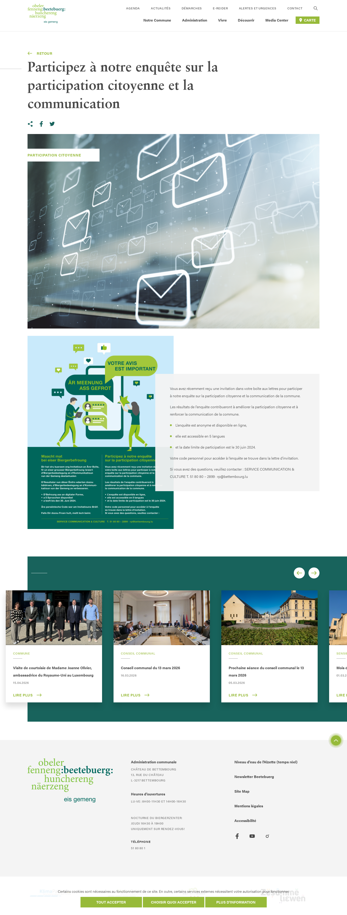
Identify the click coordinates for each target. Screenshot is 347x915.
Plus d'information (235, 902)
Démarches (192, 8)
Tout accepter (111, 902)
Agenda (133, 8)
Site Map (242, 791)
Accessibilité (245, 820)
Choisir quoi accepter (173, 902)
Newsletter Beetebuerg (254, 776)
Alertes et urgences (257, 8)
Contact (295, 8)
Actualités (161, 8)
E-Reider (220, 8)
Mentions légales (248, 805)
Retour (40, 53)
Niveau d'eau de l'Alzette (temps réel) (265, 761)
